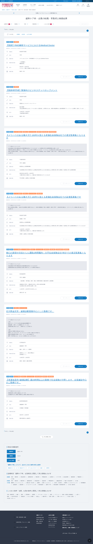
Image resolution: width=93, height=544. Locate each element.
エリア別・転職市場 (52, 519)
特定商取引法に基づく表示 (61, 540)
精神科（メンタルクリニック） (71, 482)
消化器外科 (37, 480)
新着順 (18, 34)
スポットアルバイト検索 (21, 527)
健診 (41, 468)
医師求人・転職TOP (6, 9)
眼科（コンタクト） (46, 482)
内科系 (8, 477)
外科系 (8, 480)
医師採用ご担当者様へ (76, 1)
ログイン (87, 1)
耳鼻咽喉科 (83, 482)
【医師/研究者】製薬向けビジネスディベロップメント (31, 90)
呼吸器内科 (44, 476)
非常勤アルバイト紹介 (67, 519)
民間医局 (8, 5)
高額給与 (10, 468)
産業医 (47, 468)
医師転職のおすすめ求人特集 (68, 525)
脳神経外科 (29, 480)
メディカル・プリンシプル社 (68, 533)
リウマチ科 (58, 476)
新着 (8, 496)
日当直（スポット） (11, 498)
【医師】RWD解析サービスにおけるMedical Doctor (30, 45)
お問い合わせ (70, 540)
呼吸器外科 (51, 480)
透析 (22, 494)
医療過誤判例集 (51, 525)
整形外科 (23, 480)
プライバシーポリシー (41, 540)
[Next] (79, 13)
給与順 (23, 34)
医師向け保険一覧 (40, 519)
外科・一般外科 (14, 480)
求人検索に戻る (47, 436)
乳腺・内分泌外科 (68, 480)
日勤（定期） (52, 496)
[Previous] (13, 13)
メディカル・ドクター (42, 494)
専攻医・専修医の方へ (67, 523)
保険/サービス (59, 5)
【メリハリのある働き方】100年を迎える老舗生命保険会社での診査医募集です (43, 197)
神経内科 (38, 476)
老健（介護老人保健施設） (68, 494)
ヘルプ (55, 1)
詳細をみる (80, 76)
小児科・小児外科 (58, 482)
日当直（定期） (70, 496)
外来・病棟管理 (10, 494)
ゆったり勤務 (30, 496)
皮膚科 (38, 482)
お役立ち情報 (41, 5)
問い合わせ (66, 1)
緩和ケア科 (48, 484)
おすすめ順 (29, 34)
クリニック (57, 494)
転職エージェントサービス (67, 517)
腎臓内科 (80, 476)
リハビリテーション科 (31, 484)
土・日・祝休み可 (20, 468)
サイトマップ (76, 540)
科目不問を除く (15, 496)
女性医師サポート (66, 521)
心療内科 (51, 476)
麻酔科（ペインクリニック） (17, 482)
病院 (51, 494)
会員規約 (48, 540)
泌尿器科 (15, 484)
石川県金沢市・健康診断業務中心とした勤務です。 (30, 311)
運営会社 (34, 540)
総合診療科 (66, 476)
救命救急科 (40, 484)
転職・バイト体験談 (52, 521)
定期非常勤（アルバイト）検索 (23, 522)
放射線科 (21, 484)
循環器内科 (30, 476)
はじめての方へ (50, 5)
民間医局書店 (39, 523)
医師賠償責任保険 (40, 517)
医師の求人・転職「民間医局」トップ (70, 527)
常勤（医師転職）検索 (21, 517)
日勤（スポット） (61, 496)
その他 (12, 478)
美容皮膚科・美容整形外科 (59, 484)
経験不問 (44, 496)
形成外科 (44, 480)
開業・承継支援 (39, 521)
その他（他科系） (72, 484)
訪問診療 (28, 494)
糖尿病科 (73, 476)
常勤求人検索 (14, 9)
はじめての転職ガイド (53, 517)
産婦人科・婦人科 (30, 482)
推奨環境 (53, 540)
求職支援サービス (66, 515)
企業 (77, 494)
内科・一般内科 (14, 476)
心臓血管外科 (59, 480)
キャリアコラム (51, 527)
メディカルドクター (32, 468)
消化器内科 (23, 476)
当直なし (38, 496)
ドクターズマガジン (52, 523)
